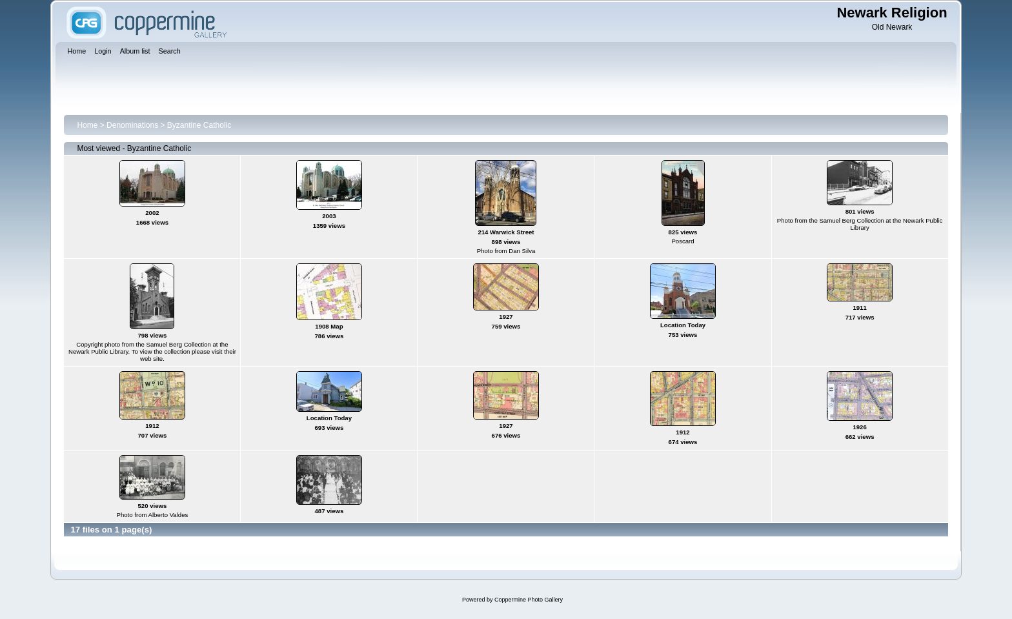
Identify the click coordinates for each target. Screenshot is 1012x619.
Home (87, 125)
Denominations (132, 125)
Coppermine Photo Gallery (528, 599)
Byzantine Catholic (199, 125)
